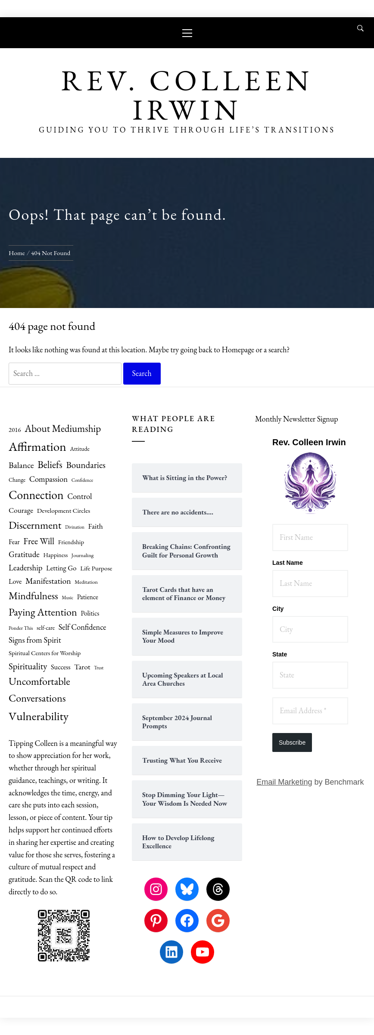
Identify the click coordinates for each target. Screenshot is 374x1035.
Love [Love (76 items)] (15, 581)
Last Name (287, 563)
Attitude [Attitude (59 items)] (79, 449)
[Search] (360, 28)
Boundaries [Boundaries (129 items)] (86, 465)
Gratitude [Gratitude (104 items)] (24, 554)
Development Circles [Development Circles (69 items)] (63, 510)
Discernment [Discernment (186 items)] (35, 525)
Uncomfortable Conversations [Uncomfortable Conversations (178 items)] (39, 690)
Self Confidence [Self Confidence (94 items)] (82, 627)
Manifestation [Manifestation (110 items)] (48, 580)
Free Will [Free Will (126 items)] (38, 541)
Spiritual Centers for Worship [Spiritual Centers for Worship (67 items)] (45, 653)
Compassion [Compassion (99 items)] (48, 479)
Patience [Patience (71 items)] (87, 596)
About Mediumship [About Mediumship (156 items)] (63, 428)
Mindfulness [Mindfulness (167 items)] (33, 595)
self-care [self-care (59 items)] (46, 627)
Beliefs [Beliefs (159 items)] (49, 464)
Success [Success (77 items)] (60, 667)
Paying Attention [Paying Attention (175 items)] (43, 612)
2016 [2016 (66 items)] (15, 429)
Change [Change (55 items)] (17, 480)
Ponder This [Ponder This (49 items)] (21, 628)
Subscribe (292, 742)
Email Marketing (284, 782)
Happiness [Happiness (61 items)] (55, 555)
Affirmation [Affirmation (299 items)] (37, 446)
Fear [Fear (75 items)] (14, 541)
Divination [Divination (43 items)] (74, 527)
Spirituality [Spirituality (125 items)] (28, 666)
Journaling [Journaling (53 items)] (83, 555)
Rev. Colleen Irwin (187, 94)
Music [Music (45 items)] (67, 598)
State (279, 654)
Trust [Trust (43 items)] (98, 668)
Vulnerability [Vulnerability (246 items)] (39, 716)
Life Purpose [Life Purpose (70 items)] (96, 568)
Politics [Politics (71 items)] (90, 613)
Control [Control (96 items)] (79, 496)
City (278, 609)
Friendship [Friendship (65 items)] (71, 542)
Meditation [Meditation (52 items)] (86, 581)
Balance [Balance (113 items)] (21, 465)
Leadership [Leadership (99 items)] (25, 567)
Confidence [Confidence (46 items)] (82, 480)
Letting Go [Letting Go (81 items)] (61, 568)
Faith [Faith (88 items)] (95, 526)
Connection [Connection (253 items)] (36, 494)
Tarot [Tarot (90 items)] (82, 667)
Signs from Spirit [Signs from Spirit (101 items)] (35, 640)
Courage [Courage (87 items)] (21, 510)
